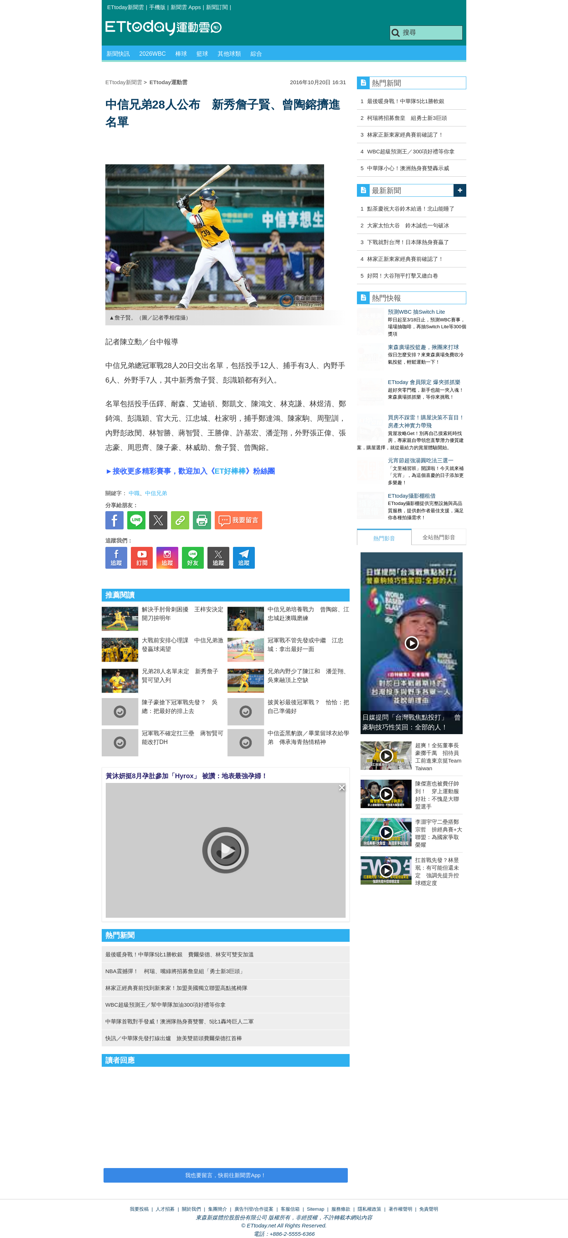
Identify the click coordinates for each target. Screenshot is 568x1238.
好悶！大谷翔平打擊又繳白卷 (402, 276)
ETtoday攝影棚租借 (381, 466)
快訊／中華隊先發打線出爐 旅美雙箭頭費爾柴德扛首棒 (173, 1038)
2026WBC (152, 54)
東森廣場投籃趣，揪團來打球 (392, 340)
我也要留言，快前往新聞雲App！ (225, 1175)
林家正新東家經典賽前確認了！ (405, 135)
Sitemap (315, 1209)
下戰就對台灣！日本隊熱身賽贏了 (408, 242)
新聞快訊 (118, 54)
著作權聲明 (400, 1209)
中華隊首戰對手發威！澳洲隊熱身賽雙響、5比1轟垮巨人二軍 (179, 1021)
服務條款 (340, 1209)
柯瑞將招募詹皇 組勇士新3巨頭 (407, 118)
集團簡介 (217, 1209)
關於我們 (191, 1209)
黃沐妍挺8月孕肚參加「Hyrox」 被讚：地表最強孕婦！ (187, 776)
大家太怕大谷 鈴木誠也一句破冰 (408, 225)
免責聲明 (428, 1209)
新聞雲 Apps (186, 7)
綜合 (256, 54)
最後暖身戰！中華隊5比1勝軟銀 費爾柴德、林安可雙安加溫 (179, 954)
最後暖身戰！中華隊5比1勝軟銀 (405, 101)
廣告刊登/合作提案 (254, 1209)
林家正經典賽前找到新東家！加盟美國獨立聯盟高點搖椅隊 (176, 988)
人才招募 (165, 1209)
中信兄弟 (156, 493)
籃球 (202, 54)
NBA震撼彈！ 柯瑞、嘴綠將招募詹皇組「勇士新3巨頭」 (175, 971)
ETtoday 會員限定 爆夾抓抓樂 (393, 367)
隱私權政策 (369, 1209)
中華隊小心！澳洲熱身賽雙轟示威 (408, 168)
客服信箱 (290, 1209)
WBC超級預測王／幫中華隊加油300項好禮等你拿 (165, 1005)
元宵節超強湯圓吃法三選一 (390, 438)
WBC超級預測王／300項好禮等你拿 (411, 151)
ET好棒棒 (230, 471)
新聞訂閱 (217, 7)
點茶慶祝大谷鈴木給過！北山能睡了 (411, 208)
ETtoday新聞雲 (125, 7)
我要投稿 (139, 1209)
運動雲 (169, 28)
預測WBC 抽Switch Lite (385, 312)
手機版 (157, 7)
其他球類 (229, 54)
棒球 (181, 54)
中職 (134, 493)
